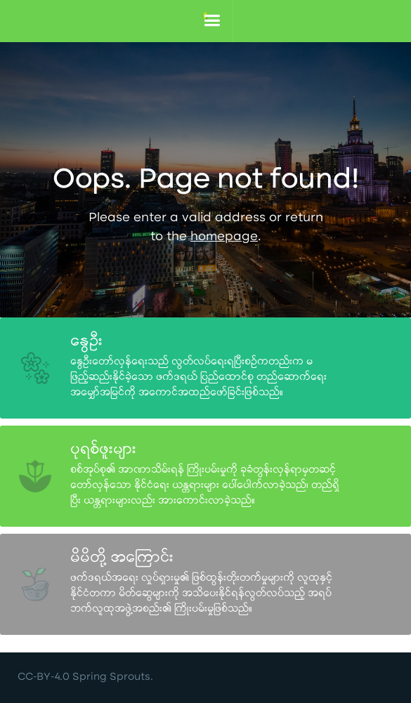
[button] (212, 21)
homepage (224, 237)
